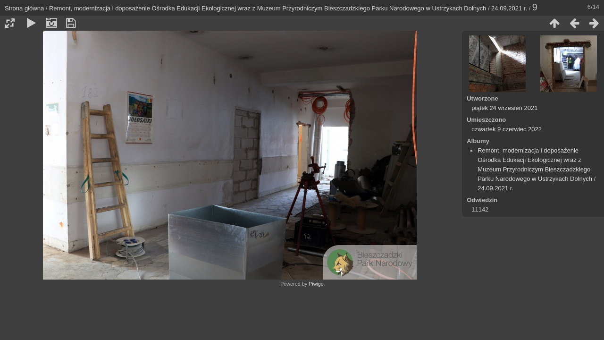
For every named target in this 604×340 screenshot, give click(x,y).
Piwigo (316, 284)
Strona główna (24, 8)
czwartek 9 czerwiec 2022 (506, 129)
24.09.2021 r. (509, 8)
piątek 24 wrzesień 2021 (504, 107)
